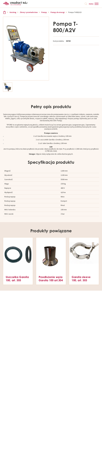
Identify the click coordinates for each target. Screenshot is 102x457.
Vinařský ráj (4, 12)
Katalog (13, 12)
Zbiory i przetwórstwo (29, 12)
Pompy (44, 12)
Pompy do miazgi (58, 12)
